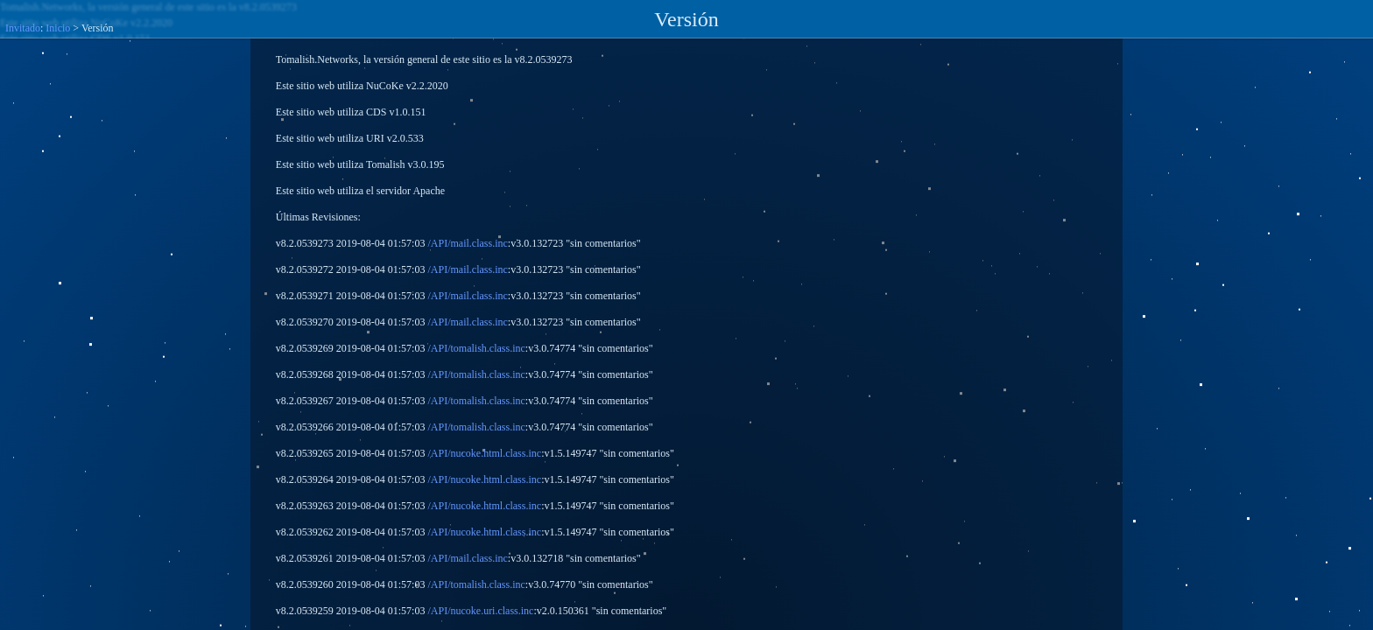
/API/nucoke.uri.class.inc (480, 611)
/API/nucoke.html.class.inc (484, 453)
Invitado (22, 28)
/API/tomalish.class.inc (476, 348)
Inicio (58, 28)
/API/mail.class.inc (467, 243)
